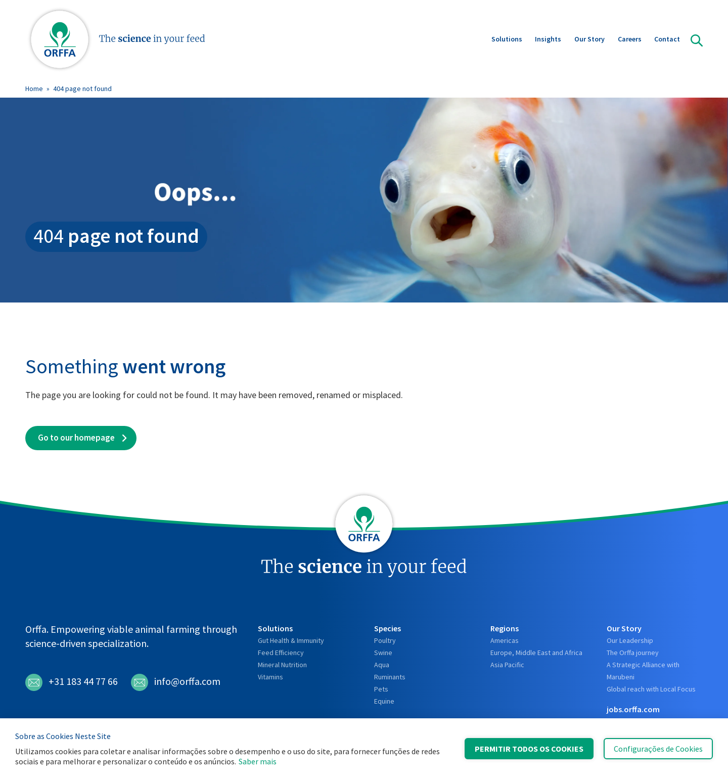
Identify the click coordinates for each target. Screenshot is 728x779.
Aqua (381, 664)
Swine (383, 652)
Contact (667, 40)
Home (34, 88)
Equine (384, 701)
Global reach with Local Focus (651, 689)
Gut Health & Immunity (291, 640)
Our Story (589, 40)
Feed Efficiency (281, 652)
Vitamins (270, 676)
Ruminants (389, 676)
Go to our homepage (76, 437)
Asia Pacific (507, 664)
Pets (381, 689)
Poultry (385, 640)
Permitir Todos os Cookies (529, 749)
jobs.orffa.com (633, 709)
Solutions (506, 40)
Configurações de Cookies (658, 749)
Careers (630, 40)
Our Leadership (630, 640)
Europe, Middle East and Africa (536, 652)
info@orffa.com (175, 682)
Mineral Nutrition (282, 664)
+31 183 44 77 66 (71, 682)
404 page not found (82, 88)
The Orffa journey (633, 652)
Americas (504, 640)
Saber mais (258, 761)
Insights (548, 40)
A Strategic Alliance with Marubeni (643, 670)
